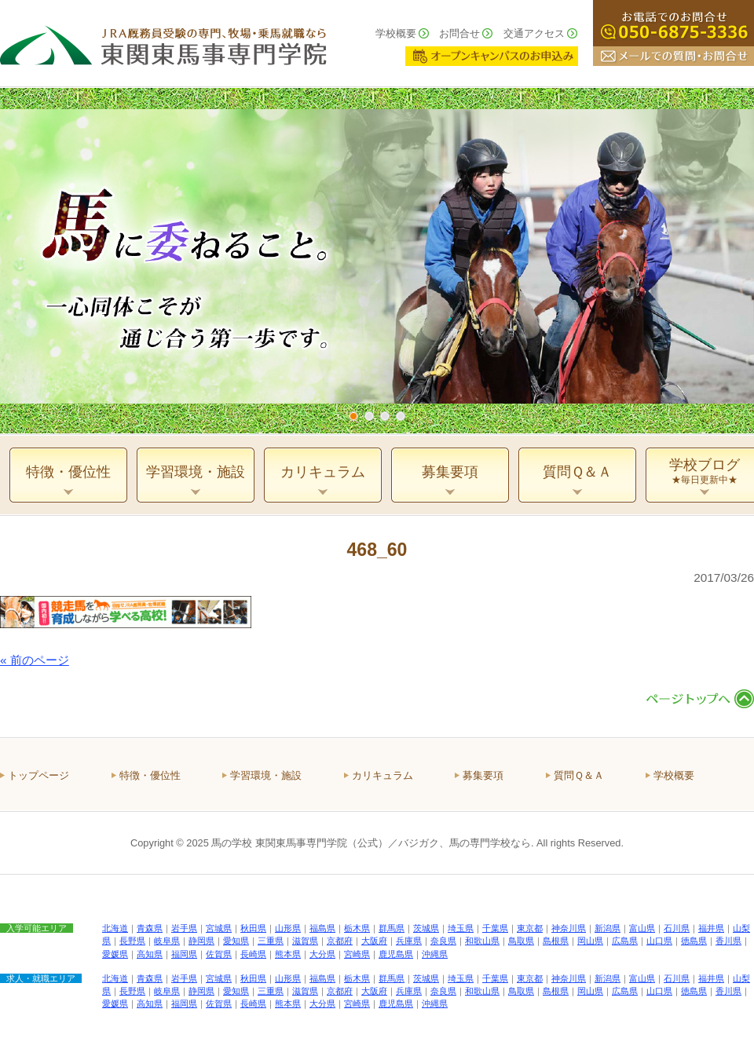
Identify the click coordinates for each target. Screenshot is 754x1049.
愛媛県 (115, 954)
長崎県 (253, 954)
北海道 (115, 928)
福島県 (322, 928)
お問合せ (459, 33)
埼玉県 (461, 928)
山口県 (659, 940)
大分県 (322, 954)
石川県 (677, 928)
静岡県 (201, 940)
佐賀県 (219, 954)
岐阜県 (167, 940)
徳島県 (694, 940)
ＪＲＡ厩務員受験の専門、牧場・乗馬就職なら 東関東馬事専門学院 (163, 43)
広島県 (625, 940)
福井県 (711, 928)
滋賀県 (305, 940)
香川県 (728, 940)
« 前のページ (34, 660)
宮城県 (219, 928)
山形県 (288, 928)
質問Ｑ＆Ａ (579, 775)
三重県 (271, 940)
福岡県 (184, 954)
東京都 (530, 928)
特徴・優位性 (150, 775)
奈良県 (443, 940)
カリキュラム (382, 775)
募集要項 (483, 775)
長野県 (132, 940)
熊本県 (288, 954)
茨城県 (426, 928)
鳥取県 (521, 940)
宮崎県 (357, 954)
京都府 (340, 940)
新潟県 (607, 928)
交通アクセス (534, 33)
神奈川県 (568, 928)
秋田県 (253, 928)
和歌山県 (482, 940)
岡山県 (590, 940)
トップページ (38, 775)
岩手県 (184, 928)
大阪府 (374, 940)
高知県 (150, 954)
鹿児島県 (396, 954)
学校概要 (395, 33)
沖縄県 (435, 954)
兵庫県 (409, 940)
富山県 (642, 928)
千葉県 (495, 928)
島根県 (556, 940)
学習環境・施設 (266, 775)
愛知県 (236, 940)
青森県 (150, 928)
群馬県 (391, 928)
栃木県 (357, 928)
